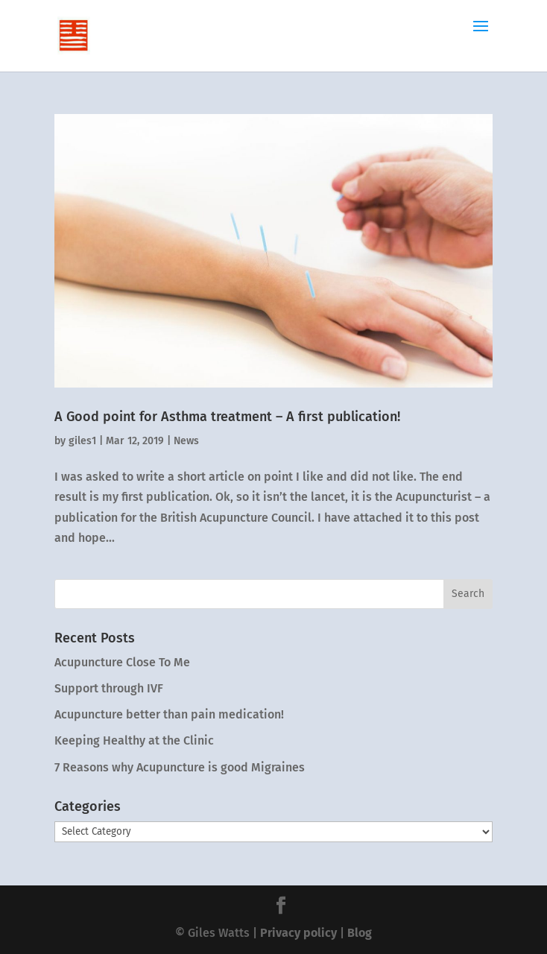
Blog (359, 933)
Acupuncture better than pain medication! (169, 714)
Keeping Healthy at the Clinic (134, 740)
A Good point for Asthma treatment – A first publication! (227, 416)
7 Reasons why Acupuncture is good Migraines (179, 767)
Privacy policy (298, 933)
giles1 (82, 441)
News (186, 441)
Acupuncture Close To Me (122, 662)
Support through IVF (108, 688)
